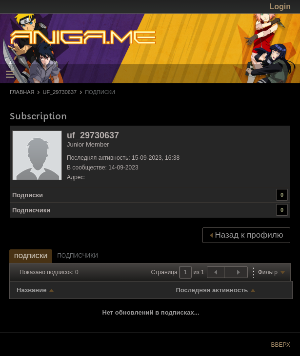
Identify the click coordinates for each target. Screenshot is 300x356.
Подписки (27, 195)
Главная (22, 92)
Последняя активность (212, 290)
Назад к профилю (246, 235)
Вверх (280, 344)
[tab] (31, 256)
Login (280, 6)
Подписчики (31, 210)
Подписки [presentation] (30, 256)
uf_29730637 (59, 92)
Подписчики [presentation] (77, 255)
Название (31, 290)
